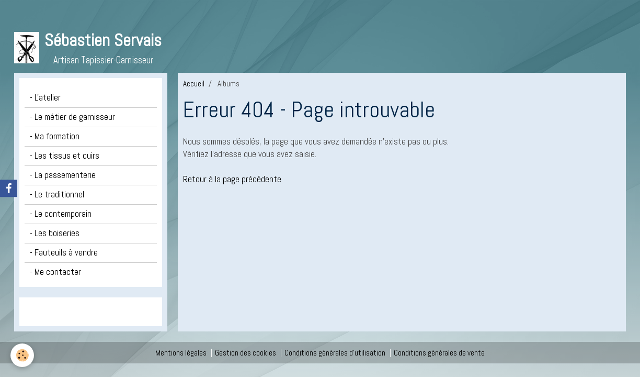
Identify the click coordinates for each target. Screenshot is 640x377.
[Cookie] (22, 355)
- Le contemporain (61, 213)
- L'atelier (45, 97)
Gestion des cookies (245, 353)
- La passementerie (63, 175)
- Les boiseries (54, 233)
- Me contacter (55, 272)
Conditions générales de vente (439, 353)
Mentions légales (181, 353)
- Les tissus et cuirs (64, 155)
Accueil (193, 83)
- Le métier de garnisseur (72, 117)
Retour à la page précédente (232, 179)
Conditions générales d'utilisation (334, 353)
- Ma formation (54, 136)
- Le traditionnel (57, 194)
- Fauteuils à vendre (64, 252)
